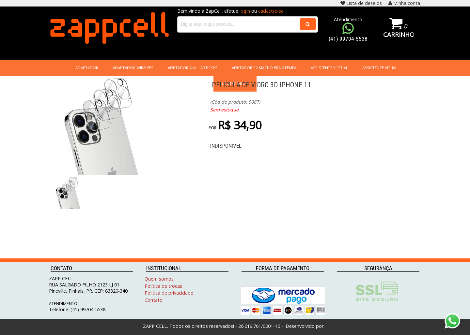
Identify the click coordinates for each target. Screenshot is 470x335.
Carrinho (398, 34)
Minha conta (404, 3)
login (245, 11)
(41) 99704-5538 (348, 39)
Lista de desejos (361, 3)
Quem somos (159, 279)
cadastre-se (271, 11)
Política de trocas (163, 286)
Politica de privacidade (169, 293)
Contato (154, 300)
